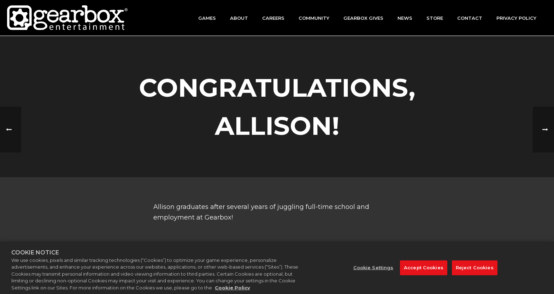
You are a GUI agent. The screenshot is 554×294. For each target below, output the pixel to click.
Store (434, 18)
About (239, 18)
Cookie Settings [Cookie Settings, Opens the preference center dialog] (373, 270)
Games (207, 18)
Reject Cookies (475, 270)
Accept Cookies (423, 270)
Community (314, 18)
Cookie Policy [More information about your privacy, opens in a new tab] (232, 290)
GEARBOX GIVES (363, 18)
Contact (469, 18)
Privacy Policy (516, 18)
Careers (273, 18)
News (404, 18)
